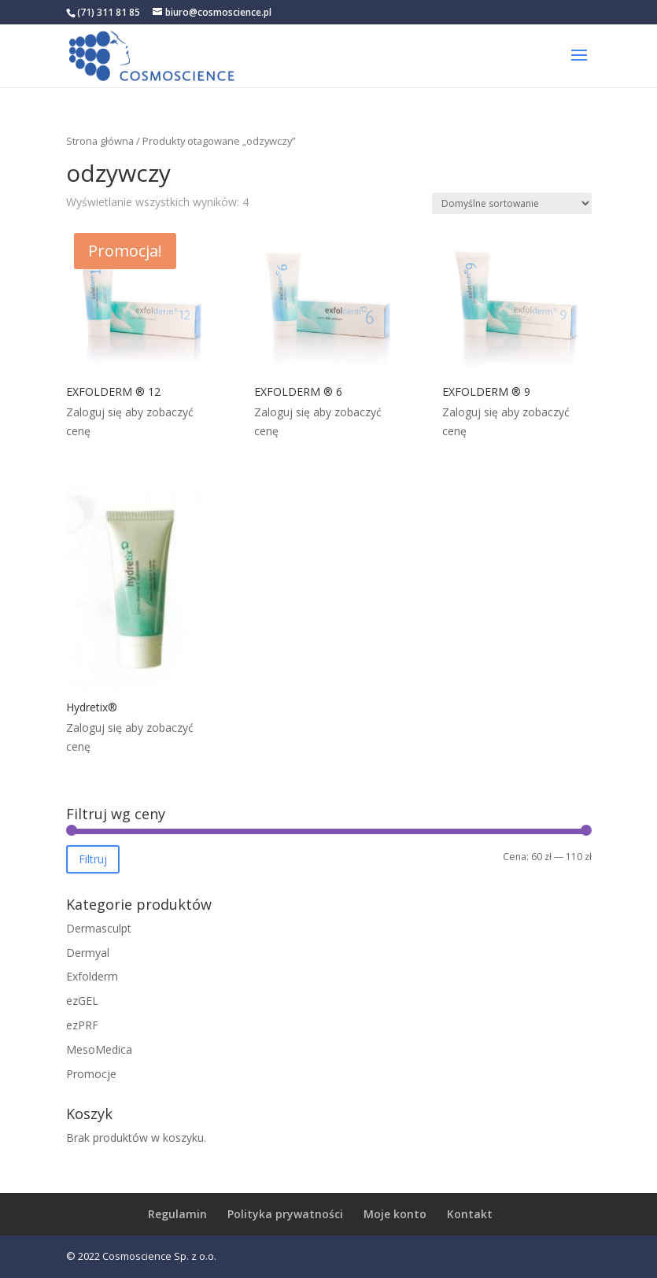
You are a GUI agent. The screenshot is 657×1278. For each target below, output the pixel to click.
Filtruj (93, 858)
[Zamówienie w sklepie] (512, 203)
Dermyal (87, 952)
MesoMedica (99, 1049)
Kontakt (470, 1213)
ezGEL (82, 1000)
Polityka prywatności (285, 1213)
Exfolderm (92, 976)
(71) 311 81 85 (108, 12)
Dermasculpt (98, 928)
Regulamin (177, 1213)
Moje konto (395, 1213)
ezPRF (82, 1025)
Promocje (91, 1073)
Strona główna (100, 141)
